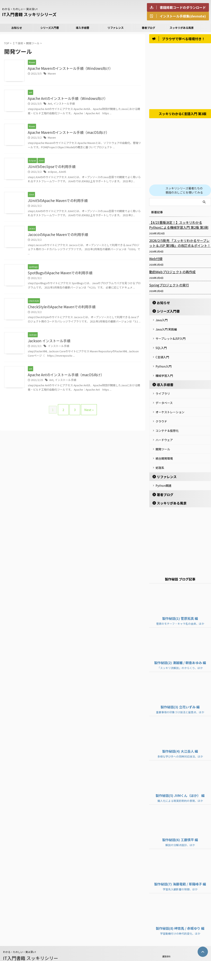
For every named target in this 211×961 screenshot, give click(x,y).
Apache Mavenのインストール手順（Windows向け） (67, 68)
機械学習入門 (164, 372)
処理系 (160, 456)
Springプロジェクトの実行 (166, 287)
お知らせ (16, 28)
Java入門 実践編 (166, 330)
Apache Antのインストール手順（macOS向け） (63, 378)
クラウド (161, 414)
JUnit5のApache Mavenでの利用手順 (55, 201)
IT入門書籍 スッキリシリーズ (29, 14)
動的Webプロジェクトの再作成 (169, 273)
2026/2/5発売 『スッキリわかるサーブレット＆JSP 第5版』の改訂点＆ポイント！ (180, 244)
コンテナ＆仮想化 (167, 423)
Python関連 (163, 474)
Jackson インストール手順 (47, 343)
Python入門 (163, 363)
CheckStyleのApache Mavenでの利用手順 (59, 309)
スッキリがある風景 (182, 28)
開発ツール (163, 440)
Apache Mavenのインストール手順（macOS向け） (65, 133)
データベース (164, 397)
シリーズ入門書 (49, 28)
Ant (50, 104)
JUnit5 (60, 172)
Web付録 (155, 260)
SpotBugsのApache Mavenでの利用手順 (58, 274)
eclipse (51, 172)
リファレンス (116, 28)
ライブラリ (163, 389)
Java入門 (162, 321)
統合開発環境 (164, 448)
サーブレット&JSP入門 (170, 338)
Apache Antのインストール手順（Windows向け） (65, 98)
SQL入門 (161, 346)
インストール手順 (63, 104)
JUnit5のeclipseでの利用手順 (50, 167)
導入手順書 (82, 28)
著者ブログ (148, 28)
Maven (51, 74)
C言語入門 (162, 355)
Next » (86, 411)
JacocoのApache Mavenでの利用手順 (55, 236)
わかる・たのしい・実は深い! (19, 939)
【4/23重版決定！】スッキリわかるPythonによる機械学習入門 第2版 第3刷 (179, 226)
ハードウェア (164, 431)
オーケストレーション (170, 406)
